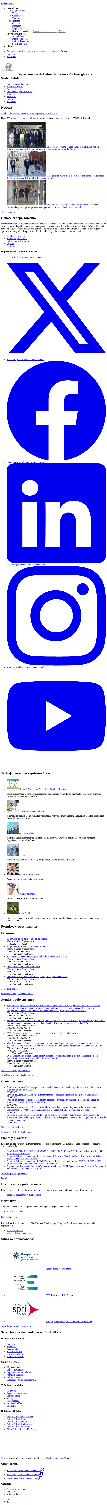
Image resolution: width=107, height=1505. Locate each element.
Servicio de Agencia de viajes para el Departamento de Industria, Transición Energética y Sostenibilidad (53, 1095)
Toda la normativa (15, 1211)
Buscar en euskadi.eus (22, 31)
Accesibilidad (18, 36)
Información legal (20, 39)
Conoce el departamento (17, 84)
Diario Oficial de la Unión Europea (22, 1429)
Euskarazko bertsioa (16, 1489)
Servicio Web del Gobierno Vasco (54, 1458)
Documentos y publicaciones (19, 91)
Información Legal (15, 1354)
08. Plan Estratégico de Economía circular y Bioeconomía (32, 1163)
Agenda (10, 243)
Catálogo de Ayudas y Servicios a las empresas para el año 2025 (29, 113)
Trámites (16, 18)
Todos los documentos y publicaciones (24, 1195)
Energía (16, 855)
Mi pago (10, 1398)
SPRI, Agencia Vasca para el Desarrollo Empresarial (49, 1321)
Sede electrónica (25, 993)
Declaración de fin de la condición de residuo (27, 939)
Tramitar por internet (22, 894)
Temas (15, 13)
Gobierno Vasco (19, 16)
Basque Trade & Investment (39, 1269)
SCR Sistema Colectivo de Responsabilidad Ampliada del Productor (37, 956)
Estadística (11, 101)
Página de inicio (19, 11)
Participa (11, 246)
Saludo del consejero (16, 236)
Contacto (16, 23)
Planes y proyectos (15, 86)
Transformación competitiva (25, 811)
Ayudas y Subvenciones (23, 874)
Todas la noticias (8, 212)
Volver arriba (12, 1494)
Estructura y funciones (17, 238)
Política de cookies (20, 41)
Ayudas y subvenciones (17, 1393)
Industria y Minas (20, 833)
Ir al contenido (7, 3)
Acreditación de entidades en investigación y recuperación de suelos (37, 976)
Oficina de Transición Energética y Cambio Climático (37, 789)
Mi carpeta (11, 56)
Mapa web (17, 28)
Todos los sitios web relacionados (16, 1326)
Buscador (16, 26)
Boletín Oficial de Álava (18, 1419)
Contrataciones (13, 1396)
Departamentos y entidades (19, 1372)
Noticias (10, 99)
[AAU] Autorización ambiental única (23, 966)
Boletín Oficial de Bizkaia (18, 1421)
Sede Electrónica (19, 44)
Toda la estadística (15, 1230)
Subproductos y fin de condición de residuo (26, 946)
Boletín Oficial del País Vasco (20, 1416)
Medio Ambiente (20, 913)
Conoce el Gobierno (16, 1370)
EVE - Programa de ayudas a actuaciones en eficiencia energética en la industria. (43, 1033)
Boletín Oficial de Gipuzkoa (19, 1424)
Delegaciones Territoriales (18, 241)
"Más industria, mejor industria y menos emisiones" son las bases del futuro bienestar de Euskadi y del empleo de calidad (55, 177)
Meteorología (13, 1401)
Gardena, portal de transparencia (21, 1380)
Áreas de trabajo (14, 89)
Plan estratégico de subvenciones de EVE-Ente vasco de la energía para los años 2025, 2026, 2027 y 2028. (54, 1161)
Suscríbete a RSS (8, 993)
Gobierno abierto (14, 1377)
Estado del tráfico (14, 1403)
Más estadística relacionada (19, 1233)
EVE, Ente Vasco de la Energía (40, 1295)
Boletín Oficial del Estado (18, 1426)
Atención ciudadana (16, 1375)
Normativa (11, 96)
